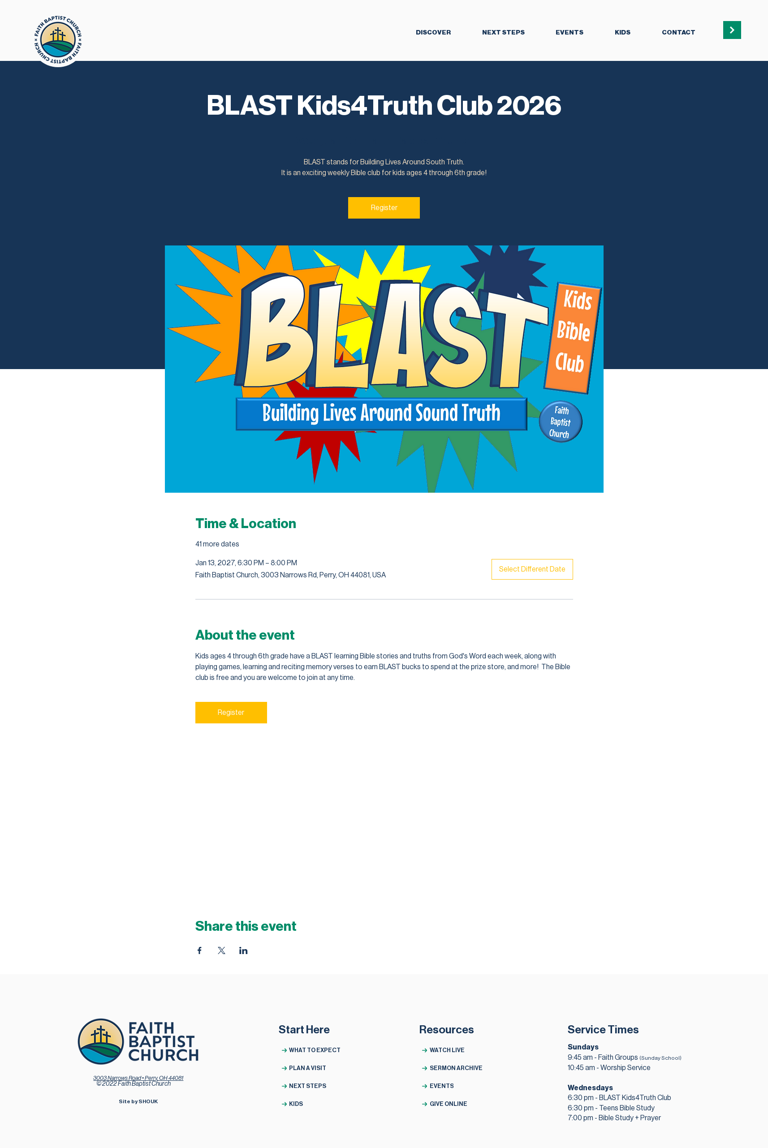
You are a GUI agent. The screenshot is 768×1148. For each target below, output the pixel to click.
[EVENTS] (451, 1086)
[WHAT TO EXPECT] (311, 1050)
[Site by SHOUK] (138, 1101)
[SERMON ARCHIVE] (451, 1068)
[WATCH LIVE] (451, 1050)
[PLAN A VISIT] (311, 1068)
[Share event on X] (221, 950)
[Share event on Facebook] (199, 950)
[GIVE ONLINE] (451, 1103)
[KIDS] (311, 1103)
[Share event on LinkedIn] (243, 950)
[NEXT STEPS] (311, 1086)
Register (384, 207)
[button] (433, 33)
